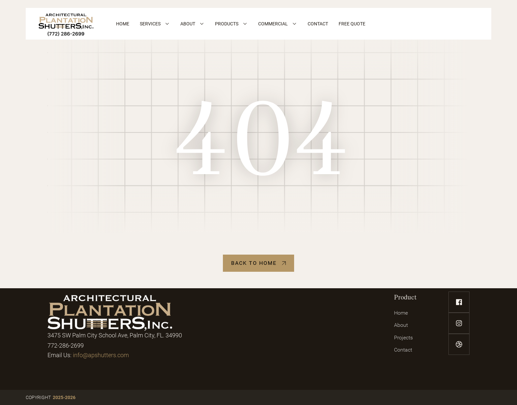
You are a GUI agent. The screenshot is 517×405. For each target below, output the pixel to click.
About (401, 325)
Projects (403, 337)
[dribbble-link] (459, 344)
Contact (403, 350)
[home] (66, 24)
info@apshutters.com (101, 355)
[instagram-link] (459, 323)
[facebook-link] (459, 302)
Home (401, 313)
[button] (155, 23)
